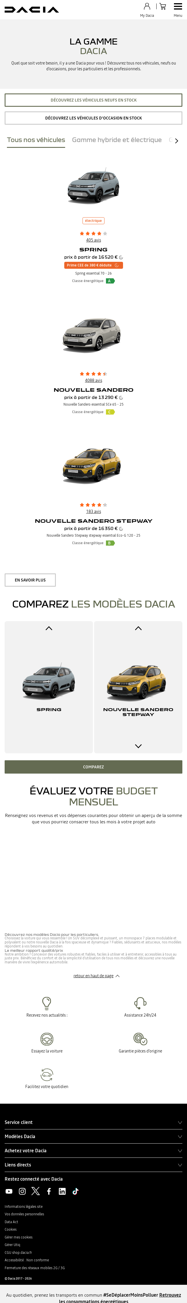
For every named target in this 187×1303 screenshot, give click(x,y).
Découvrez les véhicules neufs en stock (94, 100)
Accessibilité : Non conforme (27, 1260)
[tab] (36, 141)
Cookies (10, 1229)
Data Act (11, 1222)
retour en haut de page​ (93, 976)
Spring (93, 249)
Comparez (93, 767)
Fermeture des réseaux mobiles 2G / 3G (35, 1268)
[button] (110, 281)
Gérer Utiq (12, 1245)
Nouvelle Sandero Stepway (94, 521)
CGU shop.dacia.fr (18, 1252)
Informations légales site (24, 1206)
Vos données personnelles (24, 1214)
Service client (93, 1122)
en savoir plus (30, 580)
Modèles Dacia (93, 1136)
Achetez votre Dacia (93, 1150)
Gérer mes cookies (18, 1237)
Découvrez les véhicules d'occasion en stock (93, 118)
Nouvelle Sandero (93, 390)
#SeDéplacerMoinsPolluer (130, 1295)
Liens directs (93, 1165)
